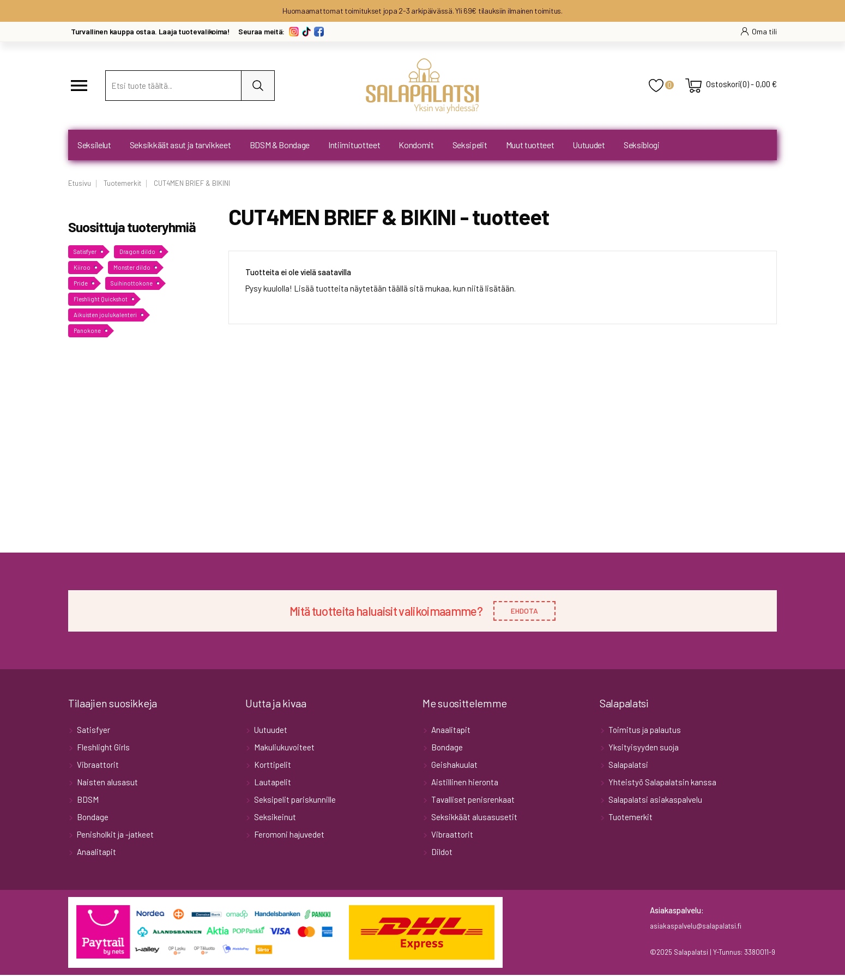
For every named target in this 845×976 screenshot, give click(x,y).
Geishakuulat (454, 766)
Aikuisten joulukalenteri (105, 314)
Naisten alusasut (106, 783)
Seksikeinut (274, 818)
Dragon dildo (137, 251)
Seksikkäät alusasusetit (473, 818)
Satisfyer (85, 251)
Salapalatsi (627, 766)
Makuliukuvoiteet (283, 748)
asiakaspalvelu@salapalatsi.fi (695, 927)
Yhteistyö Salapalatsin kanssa (661, 783)
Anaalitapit (95, 853)
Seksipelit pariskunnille (294, 800)
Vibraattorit (97, 766)
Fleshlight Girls (102, 748)
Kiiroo (82, 267)
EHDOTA (524, 611)
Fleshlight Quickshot (101, 298)
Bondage (91, 818)
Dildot (441, 853)
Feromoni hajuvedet (288, 835)
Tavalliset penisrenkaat (472, 800)
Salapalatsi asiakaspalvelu (654, 800)
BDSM (87, 800)
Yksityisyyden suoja (643, 748)
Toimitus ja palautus (644, 731)
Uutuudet (269, 731)
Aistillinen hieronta (464, 783)
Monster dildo (131, 267)
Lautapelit (271, 783)
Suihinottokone (132, 283)
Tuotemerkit (630, 818)
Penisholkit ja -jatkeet (114, 835)
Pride (81, 283)
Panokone (87, 330)
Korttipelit (271, 766)
